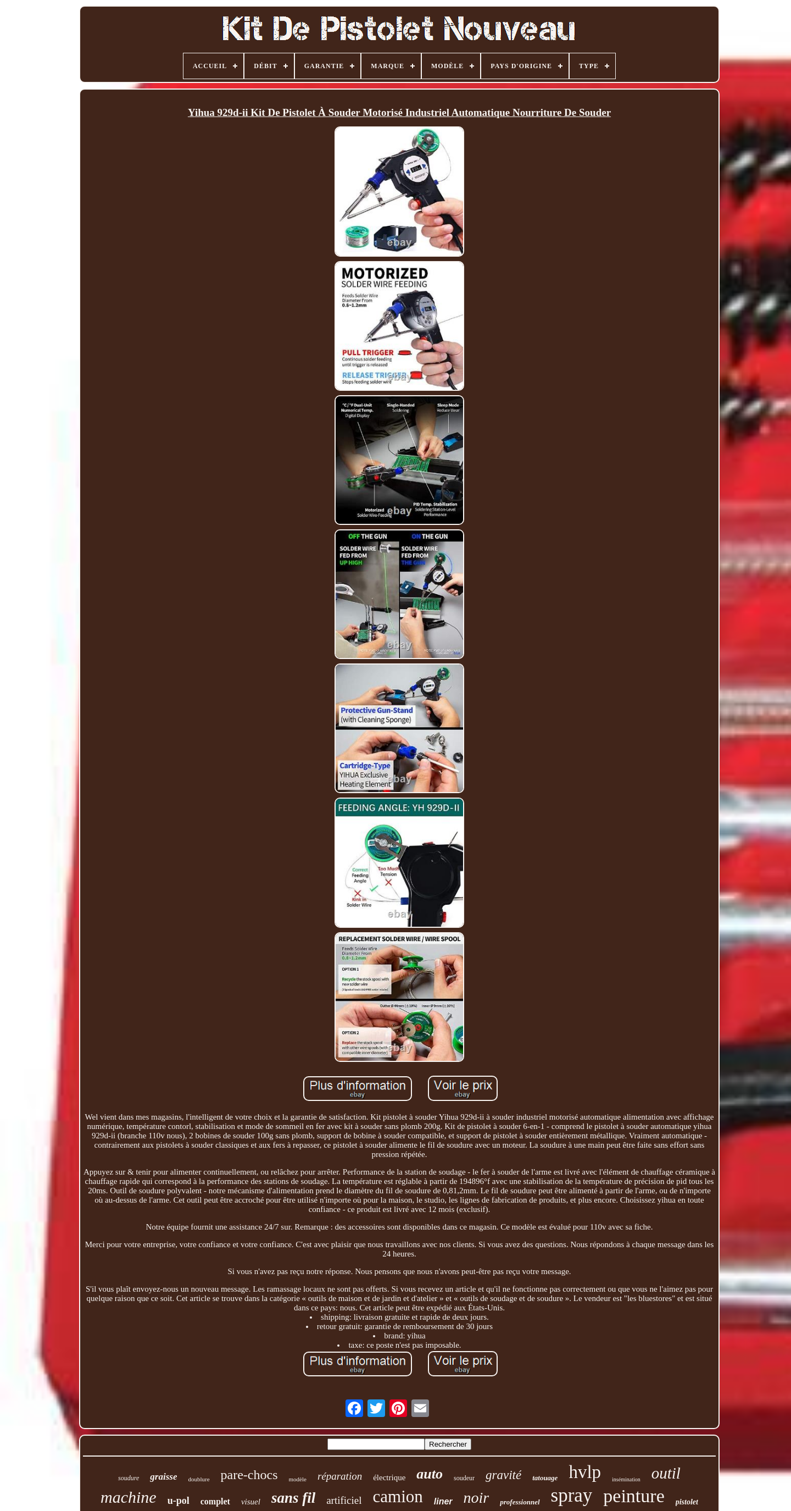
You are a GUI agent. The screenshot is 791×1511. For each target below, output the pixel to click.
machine (129, 1497)
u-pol (179, 1500)
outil (666, 1473)
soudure (128, 1478)
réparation (339, 1476)
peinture (633, 1496)
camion (398, 1496)
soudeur (464, 1478)
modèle (298, 1479)
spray (572, 1495)
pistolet (687, 1502)
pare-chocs (249, 1475)
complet (215, 1501)
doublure (198, 1479)
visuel (250, 1501)
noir (476, 1497)
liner (443, 1501)
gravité (503, 1475)
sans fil (293, 1498)
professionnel (519, 1502)
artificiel (343, 1500)
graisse (163, 1476)
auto (429, 1474)
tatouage (545, 1478)
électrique (389, 1477)
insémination (626, 1479)
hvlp (585, 1472)
